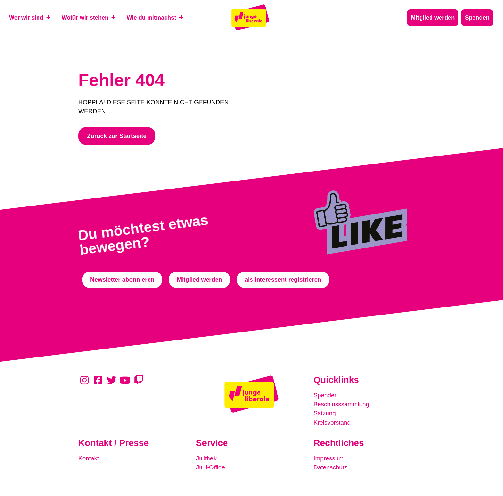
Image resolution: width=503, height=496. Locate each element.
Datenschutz (330, 467)
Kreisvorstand (332, 422)
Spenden (325, 395)
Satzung (324, 413)
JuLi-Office (210, 467)
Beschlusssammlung (341, 404)
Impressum (328, 458)
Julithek (206, 458)
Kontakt (88, 458)
